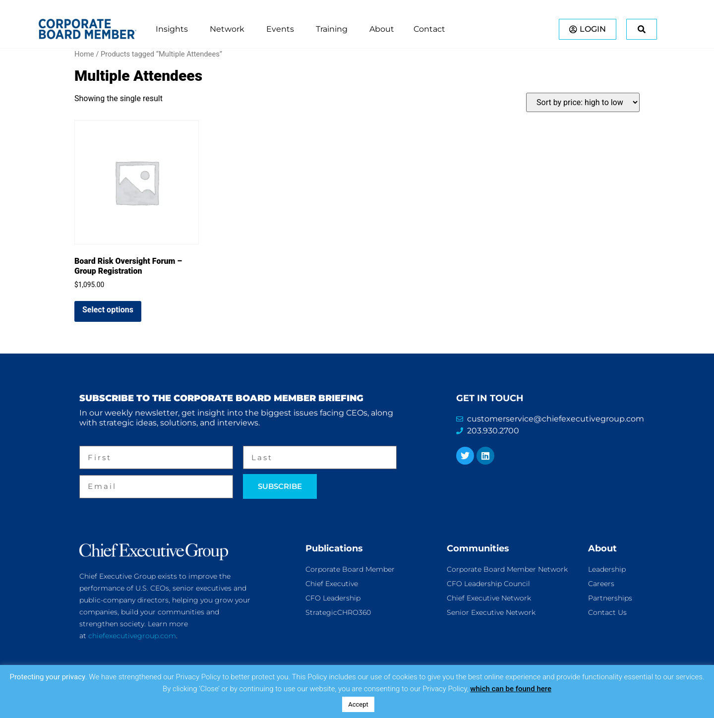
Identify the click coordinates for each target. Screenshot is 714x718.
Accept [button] (358, 704)
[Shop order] (583, 102)
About (602, 548)
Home (84, 54)
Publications (334, 548)
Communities (478, 548)
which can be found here (510, 688)
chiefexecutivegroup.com (132, 635)
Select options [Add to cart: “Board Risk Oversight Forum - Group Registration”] (107, 309)
